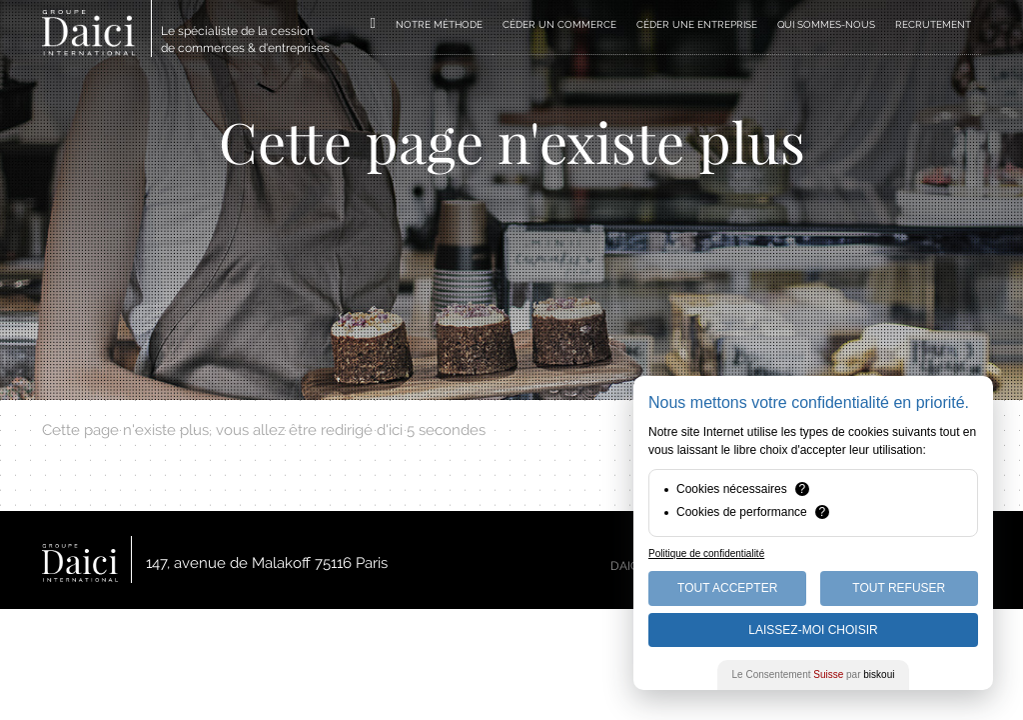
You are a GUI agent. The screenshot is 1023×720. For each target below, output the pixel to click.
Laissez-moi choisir (812, 630)
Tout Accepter (727, 588)
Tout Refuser (898, 588)
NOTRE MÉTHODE (439, 24)
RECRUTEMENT (933, 24)
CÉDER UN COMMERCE (559, 24)
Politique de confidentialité (706, 553)
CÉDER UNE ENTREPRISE (696, 24)
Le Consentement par (813, 674)
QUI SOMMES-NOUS (826, 24)
